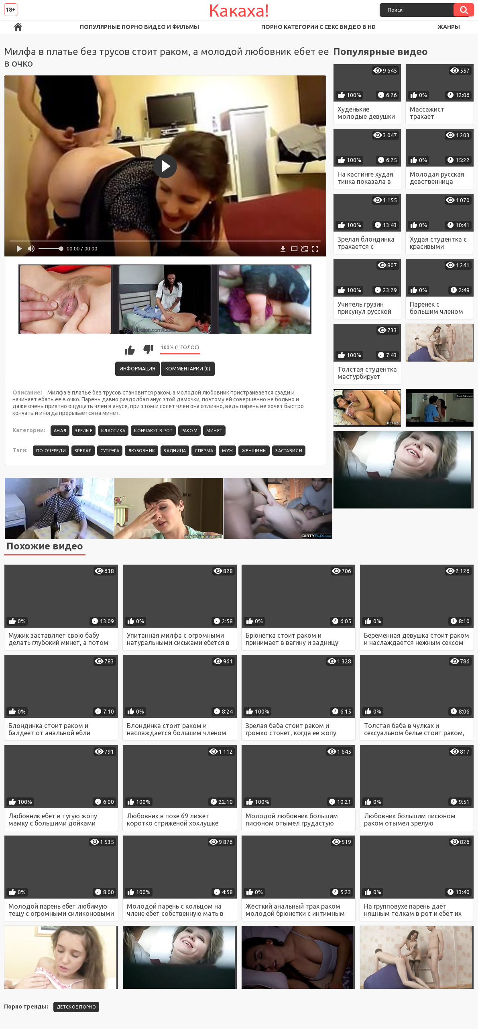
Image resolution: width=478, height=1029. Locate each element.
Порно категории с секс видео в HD (318, 27)
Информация (137, 368)
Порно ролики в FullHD (18, 27)
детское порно (76, 1007)
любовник (141, 450)
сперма (204, 450)
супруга (109, 450)
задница (175, 450)
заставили (288, 450)
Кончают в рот (153, 430)
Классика (113, 430)
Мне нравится (130, 349)
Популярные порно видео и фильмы (139, 27)
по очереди (51, 450)
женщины (254, 450)
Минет (214, 430)
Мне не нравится (148, 349)
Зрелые (83, 430)
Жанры (448, 27)
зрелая (83, 450)
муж (227, 450)
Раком (189, 430)
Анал (60, 430)
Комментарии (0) (187, 368)
